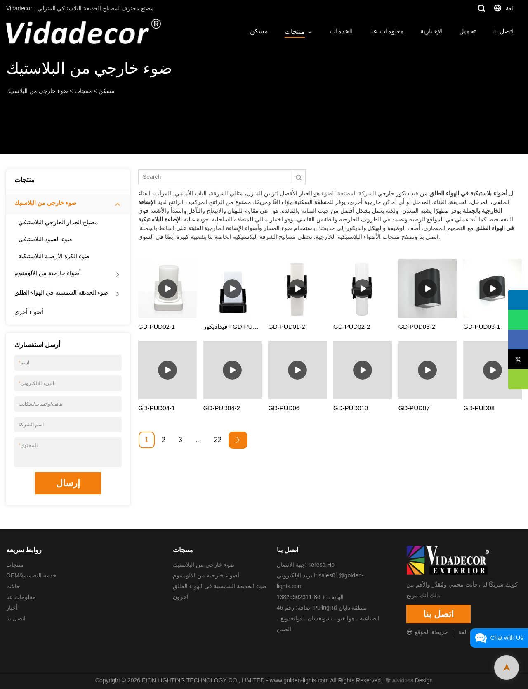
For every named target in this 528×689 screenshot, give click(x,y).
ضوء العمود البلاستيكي (45, 239)
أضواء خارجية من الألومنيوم (47, 273)
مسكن (259, 31)
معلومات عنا (386, 31)
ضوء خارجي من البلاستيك (37, 91)
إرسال (68, 483)
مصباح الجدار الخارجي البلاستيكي (58, 222)
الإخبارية (431, 31)
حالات (13, 586)
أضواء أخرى (28, 312)
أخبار (12, 607)
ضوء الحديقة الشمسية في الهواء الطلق (61, 292)
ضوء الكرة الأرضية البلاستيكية (54, 256)
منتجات (295, 31)
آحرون (181, 597)
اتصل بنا (503, 31)
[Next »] (238, 440)
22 (218, 439)
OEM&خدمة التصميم (31, 575)
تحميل (467, 31)
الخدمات (341, 31)
